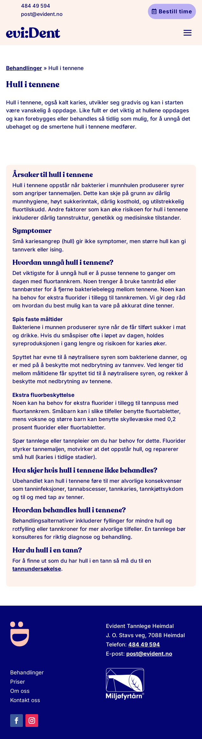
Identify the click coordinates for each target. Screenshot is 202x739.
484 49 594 (35, 6)
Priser (17, 682)
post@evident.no (42, 14)
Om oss (20, 691)
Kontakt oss (25, 700)
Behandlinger (24, 68)
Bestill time (175, 11)
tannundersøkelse (36, 569)
